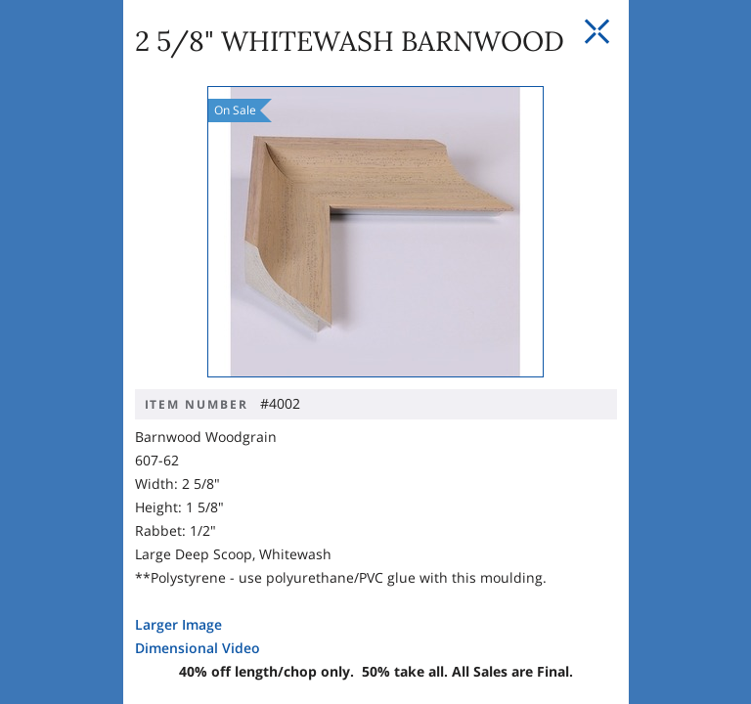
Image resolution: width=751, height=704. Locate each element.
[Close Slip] (697, 32)
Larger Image (92, 559)
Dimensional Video (111, 582)
